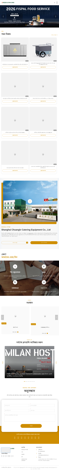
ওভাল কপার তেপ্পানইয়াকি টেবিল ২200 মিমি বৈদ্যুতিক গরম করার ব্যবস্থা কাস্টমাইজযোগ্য (43, 169)
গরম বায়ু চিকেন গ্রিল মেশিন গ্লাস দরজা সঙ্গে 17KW (15, 169)
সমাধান (22, 454)
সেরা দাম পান (15, 68)
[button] (3, 16)
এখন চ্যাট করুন (44, 242)
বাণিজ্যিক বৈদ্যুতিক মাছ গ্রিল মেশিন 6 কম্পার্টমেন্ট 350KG (15, 134)
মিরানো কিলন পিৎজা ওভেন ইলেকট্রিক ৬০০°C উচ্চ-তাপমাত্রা (43, 100)
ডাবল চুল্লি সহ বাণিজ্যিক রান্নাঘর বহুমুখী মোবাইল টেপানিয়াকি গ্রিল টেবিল (15, 100)
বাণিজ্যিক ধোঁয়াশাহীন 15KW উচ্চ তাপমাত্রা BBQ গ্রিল (43, 134)
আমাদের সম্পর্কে (24, 449)
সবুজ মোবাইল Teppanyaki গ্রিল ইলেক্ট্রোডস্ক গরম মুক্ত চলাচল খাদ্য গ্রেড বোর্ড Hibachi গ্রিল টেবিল (43, 65)
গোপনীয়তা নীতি (4, 467)
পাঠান (31, 426)
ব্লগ (22, 456)
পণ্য (22, 452)
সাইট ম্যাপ (9, 467)
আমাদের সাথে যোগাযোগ (24, 460)
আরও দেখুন (54, 35)
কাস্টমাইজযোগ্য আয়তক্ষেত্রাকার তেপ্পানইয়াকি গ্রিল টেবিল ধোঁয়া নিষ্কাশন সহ (14, 66)
